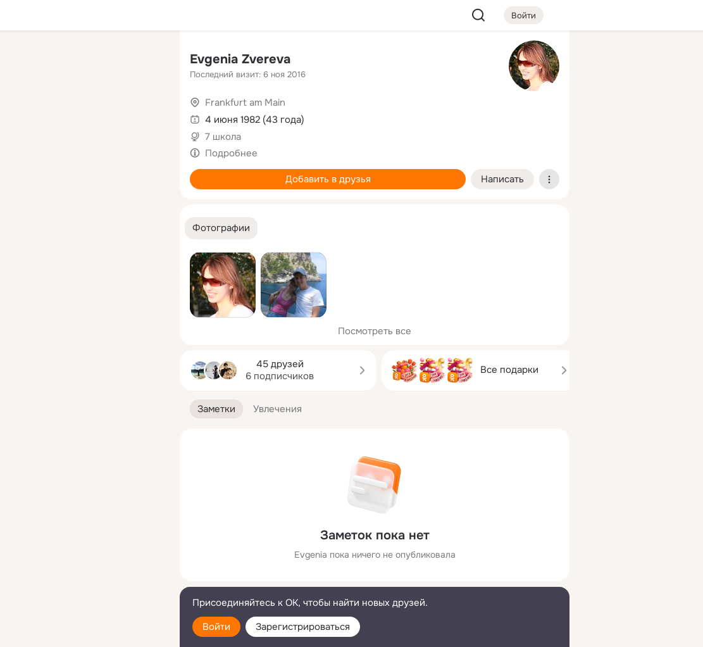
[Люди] (86, 116)
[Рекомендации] (86, 228)
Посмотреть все (374, 331)
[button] (221, 228)
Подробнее (231, 153)
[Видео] (142, 116)
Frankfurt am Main (245, 102)
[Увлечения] (86, 61)
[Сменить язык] (86, 576)
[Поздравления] (86, 172)
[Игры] (142, 172)
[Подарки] (30, 172)
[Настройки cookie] (86, 630)
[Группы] (142, 61)
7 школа (223, 136)
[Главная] (30, 61)
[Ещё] (86, 549)
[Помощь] (30, 228)
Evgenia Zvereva (240, 59)
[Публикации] (30, 116)
